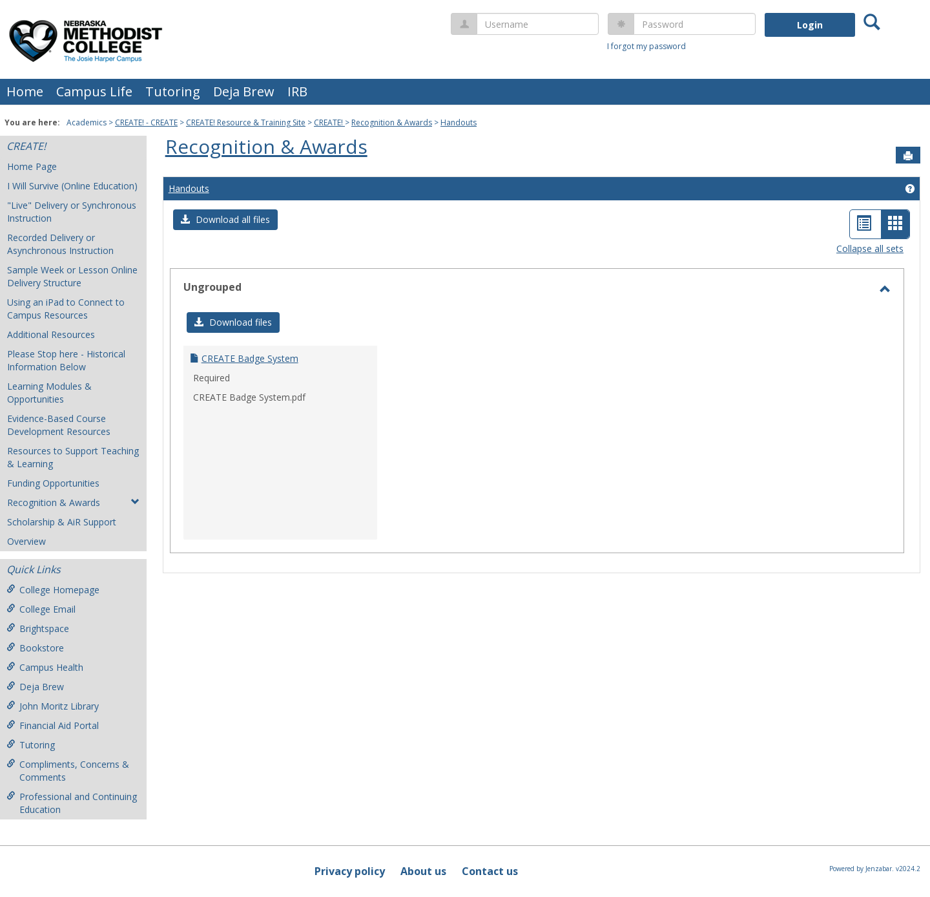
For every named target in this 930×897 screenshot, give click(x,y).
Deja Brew (243, 91)
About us (423, 871)
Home (24, 91)
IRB (297, 91)
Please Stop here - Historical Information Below (66, 360)
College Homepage (52, 590)
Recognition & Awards (391, 122)
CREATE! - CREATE (146, 122)
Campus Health (44, 667)
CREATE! (329, 122)
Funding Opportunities (53, 483)
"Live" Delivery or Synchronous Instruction (71, 211)
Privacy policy (350, 871)
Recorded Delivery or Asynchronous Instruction (60, 244)
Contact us (490, 871)
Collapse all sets (870, 248)
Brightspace (37, 628)
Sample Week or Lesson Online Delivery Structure (72, 276)
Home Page (32, 166)
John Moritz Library (52, 706)
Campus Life (94, 91)
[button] (225, 219)
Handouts (458, 122)
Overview (26, 541)
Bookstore (35, 648)
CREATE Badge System (250, 358)
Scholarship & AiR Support (61, 522)
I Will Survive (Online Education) (72, 186)
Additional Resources (51, 334)
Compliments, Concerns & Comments (67, 770)
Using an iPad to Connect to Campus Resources (66, 308)
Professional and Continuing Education (71, 803)
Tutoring (172, 91)
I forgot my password (646, 46)
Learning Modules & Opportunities (49, 392)
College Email (41, 609)
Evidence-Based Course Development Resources (58, 425)
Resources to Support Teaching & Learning (73, 457)
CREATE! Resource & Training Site (245, 122)
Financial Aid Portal (52, 725)
